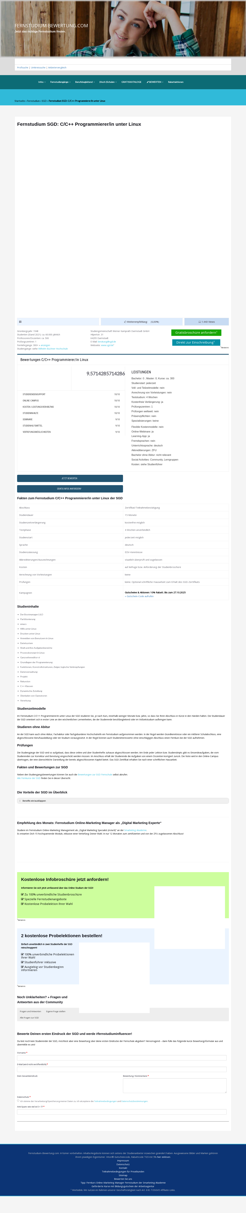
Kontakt (123, 1184)
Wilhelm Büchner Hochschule (54, 350)
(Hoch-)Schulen (108, 82)
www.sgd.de (109, 346)
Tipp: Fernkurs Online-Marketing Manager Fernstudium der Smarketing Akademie (123, 1199)
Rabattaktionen (175, 82)
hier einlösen (170, 1172)
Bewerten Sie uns (123, 1195)
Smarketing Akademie (141, 840)
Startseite (20, 101)
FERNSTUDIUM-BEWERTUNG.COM (52, 25)
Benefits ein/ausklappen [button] (32, 810)
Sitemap (123, 1191)
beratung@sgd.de (108, 342)
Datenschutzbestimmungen (139, 1116)
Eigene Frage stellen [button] (55, 1024)
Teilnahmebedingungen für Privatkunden (123, 1187)
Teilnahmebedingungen (109, 1116)
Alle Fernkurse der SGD (29, 787)
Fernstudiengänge (60, 82)
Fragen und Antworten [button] (30, 1024)
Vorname (22, 1067)
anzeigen (47, 346)
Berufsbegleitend (85, 82)
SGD (44, 101)
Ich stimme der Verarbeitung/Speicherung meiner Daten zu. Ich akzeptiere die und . (85, 1116)
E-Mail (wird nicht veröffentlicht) (33, 1079)
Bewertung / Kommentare (137, 1090)
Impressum (123, 1176)
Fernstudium (33, 101)
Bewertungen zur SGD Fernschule (99, 783)
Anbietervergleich (58, 67)
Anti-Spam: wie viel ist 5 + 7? (32, 1122)
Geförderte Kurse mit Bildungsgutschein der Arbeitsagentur (123, 1203)
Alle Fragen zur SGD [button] (29, 1031)
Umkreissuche (39, 67)
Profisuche (23, 67)
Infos (42, 82)
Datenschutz (24, 1112)
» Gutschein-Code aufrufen (139, 598)
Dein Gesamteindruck (27, 1090)
